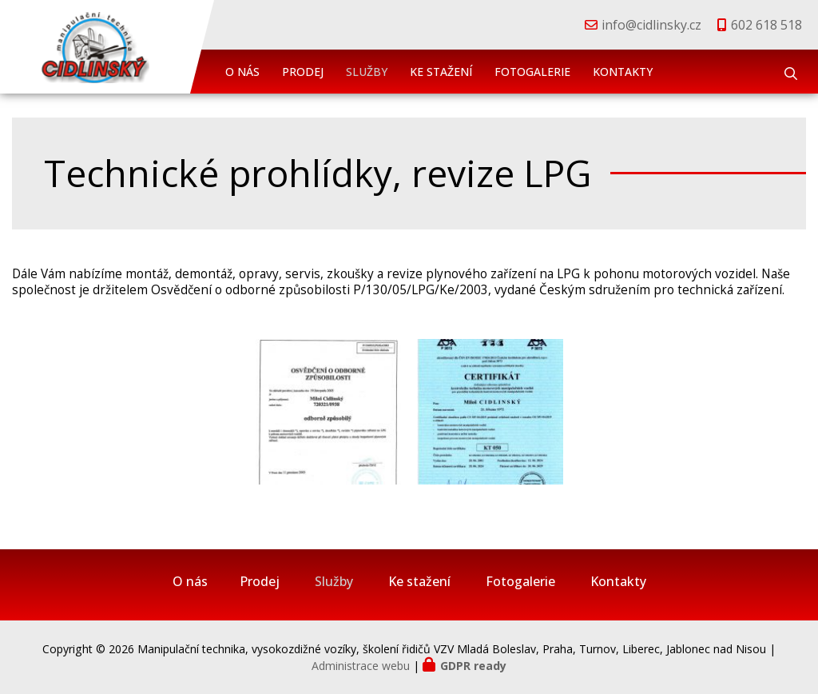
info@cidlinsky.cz (651, 25)
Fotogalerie (532, 71)
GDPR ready (473, 665)
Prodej (303, 71)
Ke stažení (441, 71)
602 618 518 (766, 25)
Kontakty (623, 71)
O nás (242, 71)
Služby (366, 71)
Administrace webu (361, 665)
